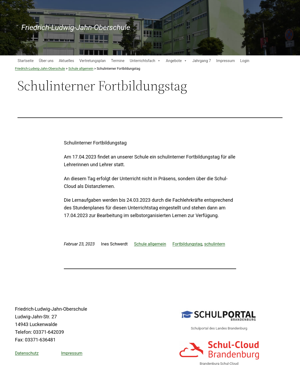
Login (244, 61)
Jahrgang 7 (201, 61)
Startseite (26, 61)
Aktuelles (66, 61)
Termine (118, 61)
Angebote (176, 60)
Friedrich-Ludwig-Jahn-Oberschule (75, 27)
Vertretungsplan (93, 61)
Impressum (225, 61)
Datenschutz (27, 353)
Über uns (46, 61)
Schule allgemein (150, 244)
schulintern (214, 244)
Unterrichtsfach (145, 60)
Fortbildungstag (187, 244)
